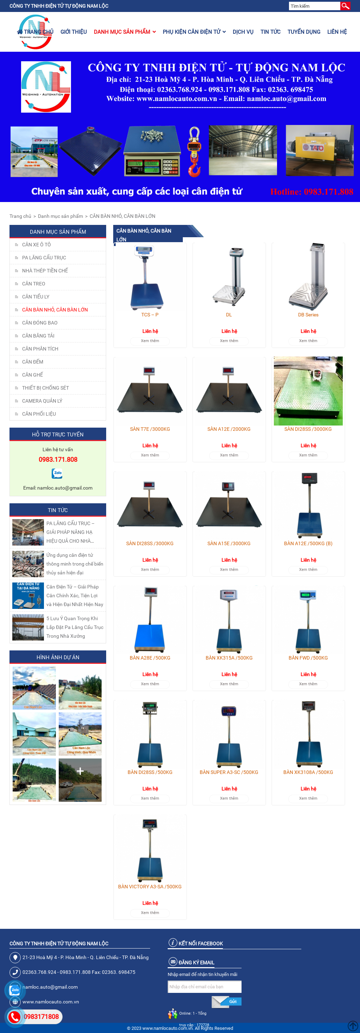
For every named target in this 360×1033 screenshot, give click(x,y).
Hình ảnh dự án (58, 657)
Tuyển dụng (304, 32)
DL (229, 314)
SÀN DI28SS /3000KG (308, 429)
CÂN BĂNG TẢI (38, 336)
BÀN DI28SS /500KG (150, 772)
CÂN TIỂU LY (35, 297)
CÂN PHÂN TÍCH (40, 349)
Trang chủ (35, 32)
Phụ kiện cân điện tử (194, 32)
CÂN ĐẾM (32, 362)
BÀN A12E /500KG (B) (308, 543)
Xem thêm (150, 341)
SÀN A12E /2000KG (229, 429)
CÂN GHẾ (32, 375)
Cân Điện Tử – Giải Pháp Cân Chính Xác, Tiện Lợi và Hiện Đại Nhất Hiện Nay (74, 595)
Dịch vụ (243, 32)
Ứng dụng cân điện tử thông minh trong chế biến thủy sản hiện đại (74, 563)
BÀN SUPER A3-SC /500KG (229, 772)
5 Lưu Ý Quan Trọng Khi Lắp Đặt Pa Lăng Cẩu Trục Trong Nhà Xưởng (74, 627)
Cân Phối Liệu (39, 414)
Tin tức (271, 32)
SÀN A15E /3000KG (229, 543)
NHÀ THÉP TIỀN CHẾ (45, 270)
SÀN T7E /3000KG (150, 429)
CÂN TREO (33, 283)
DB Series (308, 314)
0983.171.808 (58, 459)
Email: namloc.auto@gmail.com (57, 488)
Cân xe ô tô (36, 244)
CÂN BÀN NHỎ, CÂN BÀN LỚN (122, 216)
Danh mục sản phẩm (125, 32)
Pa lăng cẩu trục (44, 257)
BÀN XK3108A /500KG (308, 772)
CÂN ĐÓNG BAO (40, 323)
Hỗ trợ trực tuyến (58, 435)
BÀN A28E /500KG (150, 658)
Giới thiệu (73, 32)
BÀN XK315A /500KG (229, 658)
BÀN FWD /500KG (308, 658)
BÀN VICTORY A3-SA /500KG (150, 886)
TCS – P (150, 314)
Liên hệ (337, 32)
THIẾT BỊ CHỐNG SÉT (45, 388)
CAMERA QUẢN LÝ (42, 401)
